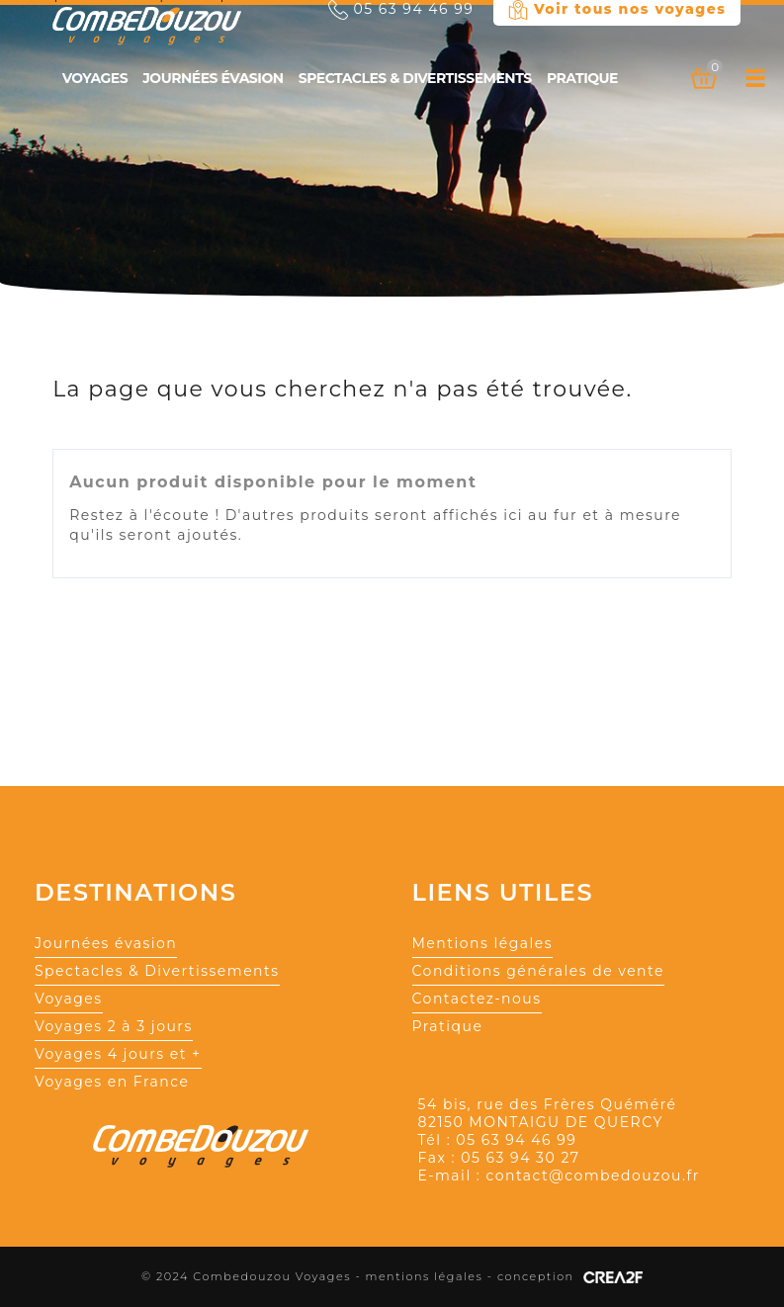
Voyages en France (112, 1081)
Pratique (582, 78)
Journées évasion (212, 78)
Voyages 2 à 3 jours (114, 1026)
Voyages (95, 78)
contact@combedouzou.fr (592, 1175)
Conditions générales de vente (538, 971)
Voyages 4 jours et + (118, 1054)
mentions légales (424, 1276)
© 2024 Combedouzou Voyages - (253, 1276)
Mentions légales (483, 943)
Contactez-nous (477, 998)
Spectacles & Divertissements (415, 78)
